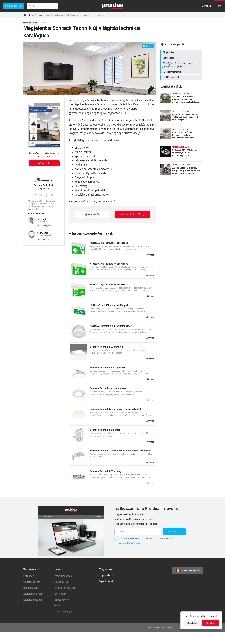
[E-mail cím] (137, 531)
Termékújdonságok (63, 576)
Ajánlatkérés (92, 214)
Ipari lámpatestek (181, 77)
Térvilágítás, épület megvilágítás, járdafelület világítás (181, 65)
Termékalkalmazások (64, 587)
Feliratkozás (174, 531)
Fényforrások (181, 52)
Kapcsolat (105, 575)
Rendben (210, 623)
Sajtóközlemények (63, 611)
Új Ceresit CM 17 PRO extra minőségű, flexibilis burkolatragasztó (181, 152)
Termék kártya (112, 248)
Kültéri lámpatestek (181, 71)
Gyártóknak (106, 581)
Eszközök (28, 576)
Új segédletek (43, 15)
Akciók (57, 605)
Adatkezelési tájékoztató (129, 543)
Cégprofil (44, 187)
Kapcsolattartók (133, 214)
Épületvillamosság (33, 593)
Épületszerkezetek (33, 599)
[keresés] (42, 6)
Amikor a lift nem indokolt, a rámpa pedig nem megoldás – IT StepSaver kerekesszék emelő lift (181, 170)
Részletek (192, 623)
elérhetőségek (43, 226)
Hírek (31, 15)
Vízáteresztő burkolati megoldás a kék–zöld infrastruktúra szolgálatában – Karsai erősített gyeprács (181, 98)
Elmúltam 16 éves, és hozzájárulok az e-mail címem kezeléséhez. (146, 538)
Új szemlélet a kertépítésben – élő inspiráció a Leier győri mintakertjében (181, 116)
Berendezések (31, 587)
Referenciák (60, 593)
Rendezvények (61, 599)
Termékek (29, 569)
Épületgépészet (31, 582)
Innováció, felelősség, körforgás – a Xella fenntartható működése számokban (181, 134)
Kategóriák (11, 5)
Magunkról (105, 569)
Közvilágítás (181, 58)
